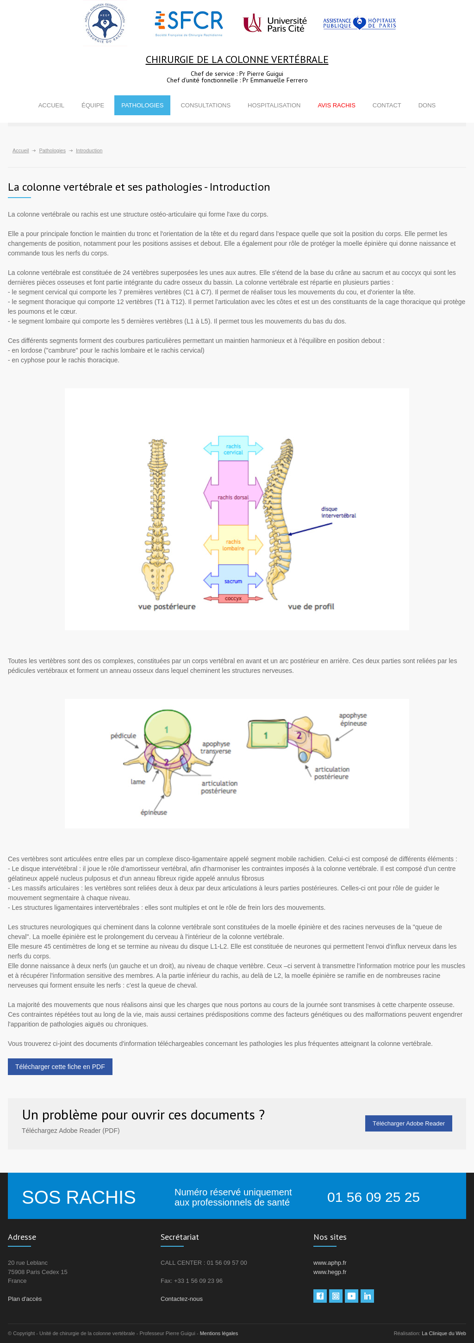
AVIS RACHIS (336, 105)
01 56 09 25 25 (373, 1197)
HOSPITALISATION (274, 105)
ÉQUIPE (92, 105)
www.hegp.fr (330, 1271)
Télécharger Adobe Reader (409, 1123)
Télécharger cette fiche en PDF (60, 1066)
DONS (427, 105)
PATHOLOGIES (142, 105)
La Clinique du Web (444, 1333)
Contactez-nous (182, 1298)
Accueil (20, 150)
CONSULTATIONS (206, 105)
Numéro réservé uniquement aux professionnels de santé (233, 1197)
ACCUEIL (51, 105)
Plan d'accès (25, 1298)
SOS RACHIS (79, 1197)
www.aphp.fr (330, 1262)
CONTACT (387, 105)
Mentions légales (219, 1333)
